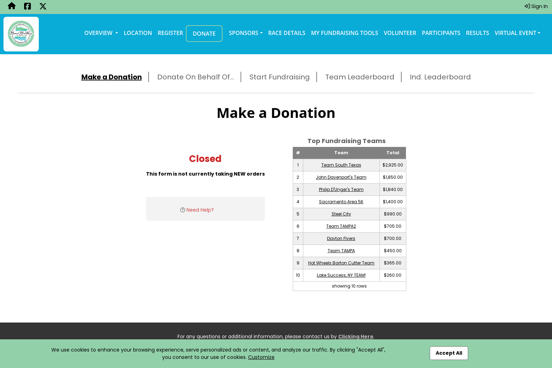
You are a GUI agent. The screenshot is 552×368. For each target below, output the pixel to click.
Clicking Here (355, 336)
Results (477, 33)
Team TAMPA (341, 251)
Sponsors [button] (243, 33)
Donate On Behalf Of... (195, 77)
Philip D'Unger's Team (341, 189)
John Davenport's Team (341, 177)
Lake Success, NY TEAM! (341, 275)
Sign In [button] (536, 6)
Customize (261, 357)
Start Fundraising (279, 77)
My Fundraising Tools (344, 33)
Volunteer (400, 33)
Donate (204, 33)
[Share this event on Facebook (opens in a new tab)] (27, 7)
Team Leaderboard (359, 77)
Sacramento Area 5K (341, 202)
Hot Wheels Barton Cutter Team (341, 263)
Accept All (449, 352)
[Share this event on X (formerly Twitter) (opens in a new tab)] (43, 7)
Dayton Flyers (341, 238)
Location (138, 33)
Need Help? (200, 209)
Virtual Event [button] (515, 33)
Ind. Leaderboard (440, 77)
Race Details (287, 33)
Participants (441, 33)
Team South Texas (341, 165)
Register (170, 33)
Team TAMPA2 (341, 226)
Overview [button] (99, 33)
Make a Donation (111, 77)
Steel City (341, 214)
